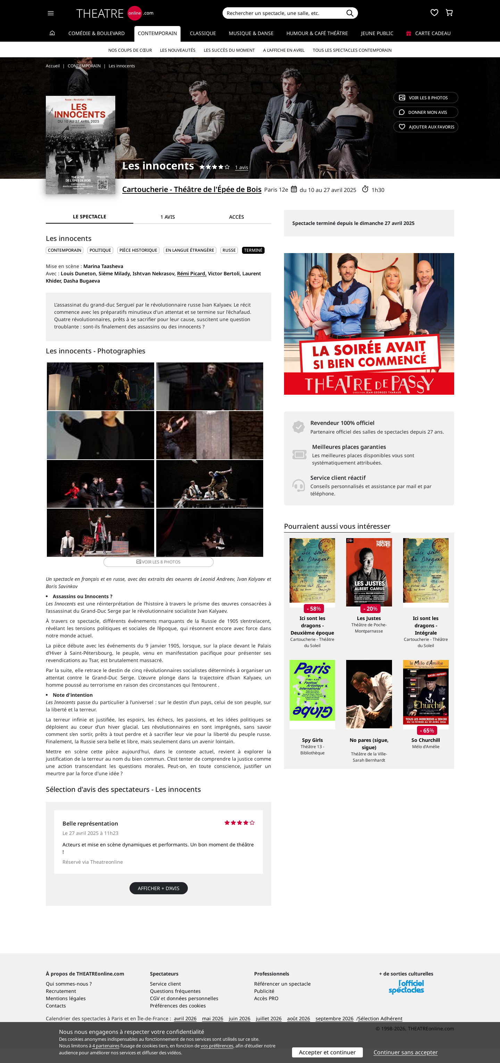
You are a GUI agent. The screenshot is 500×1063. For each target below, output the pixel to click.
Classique (203, 33)
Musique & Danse (251, 33)
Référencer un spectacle (282, 998)
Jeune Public (377, 33)
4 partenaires (105, 1046)
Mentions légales (66, 1012)
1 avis (241, 167)
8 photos (423, 98)
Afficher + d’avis (159, 841)
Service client (165, 998)
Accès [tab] (236, 217)
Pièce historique (138, 250)
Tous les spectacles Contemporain (352, 50)
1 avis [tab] (167, 217)
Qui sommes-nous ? (69, 998)
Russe (229, 250)
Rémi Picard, (192, 273)
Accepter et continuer (327, 1052)
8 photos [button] (233, 494)
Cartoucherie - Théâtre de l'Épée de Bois (191, 189)
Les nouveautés (177, 50)
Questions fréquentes (175, 1005)
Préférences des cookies (178, 1019)
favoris (427, 127)
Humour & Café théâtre (317, 33)
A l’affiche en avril (284, 50)
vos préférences (217, 1046)
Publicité (264, 1005)
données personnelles (192, 1012)
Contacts (56, 1019)
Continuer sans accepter (406, 1052)
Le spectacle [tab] (89, 216)
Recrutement (61, 1005)
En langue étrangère (190, 250)
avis (423, 112)
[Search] (282, 13)
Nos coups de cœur (130, 50)
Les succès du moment (229, 50)
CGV (154, 1012)
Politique (100, 250)
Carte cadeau (428, 33)
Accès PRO (266, 1012)
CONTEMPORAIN (64, 250)
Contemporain (157, 33)
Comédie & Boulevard (96, 33)
